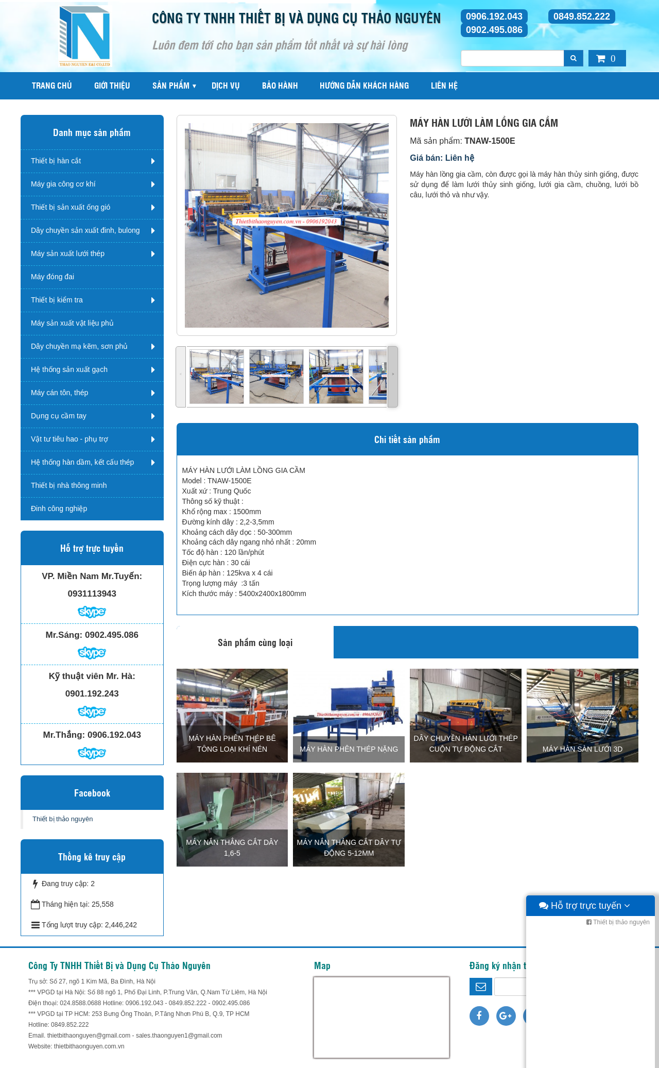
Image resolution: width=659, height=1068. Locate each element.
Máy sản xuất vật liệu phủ (72, 323)
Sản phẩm (170, 85)
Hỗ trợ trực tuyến (584, 1058)
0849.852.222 (581, 16)
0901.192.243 (92, 694)
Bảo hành (280, 85)
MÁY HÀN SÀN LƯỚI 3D (583, 749)
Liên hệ (444, 85)
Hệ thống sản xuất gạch (69, 369)
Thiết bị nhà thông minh (69, 485)
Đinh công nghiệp (59, 508)
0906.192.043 (494, 16)
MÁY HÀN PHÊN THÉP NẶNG (349, 749)
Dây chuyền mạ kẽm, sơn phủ (79, 346)
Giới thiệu (112, 85)
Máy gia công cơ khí (63, 184)
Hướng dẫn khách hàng (364, 85)
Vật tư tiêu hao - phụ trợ (69, 439)
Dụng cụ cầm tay (58, 416)
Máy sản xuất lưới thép (68, 253)
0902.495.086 (494, 30)
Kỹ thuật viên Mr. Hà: (92, 676)
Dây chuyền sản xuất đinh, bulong (85, 230)
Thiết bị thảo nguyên (62, 819)
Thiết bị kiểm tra (57, 300)
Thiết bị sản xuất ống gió (70, 207)
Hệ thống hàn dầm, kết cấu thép (82, 462)
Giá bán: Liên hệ (442, 158)
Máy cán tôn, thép (59, 392)
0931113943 (91, 594)
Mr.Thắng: (64, 735)
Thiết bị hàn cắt (56, 161)
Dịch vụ (226, 85)
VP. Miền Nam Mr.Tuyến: (92, 576)
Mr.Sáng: (63, 635)
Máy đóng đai (52, 277)
